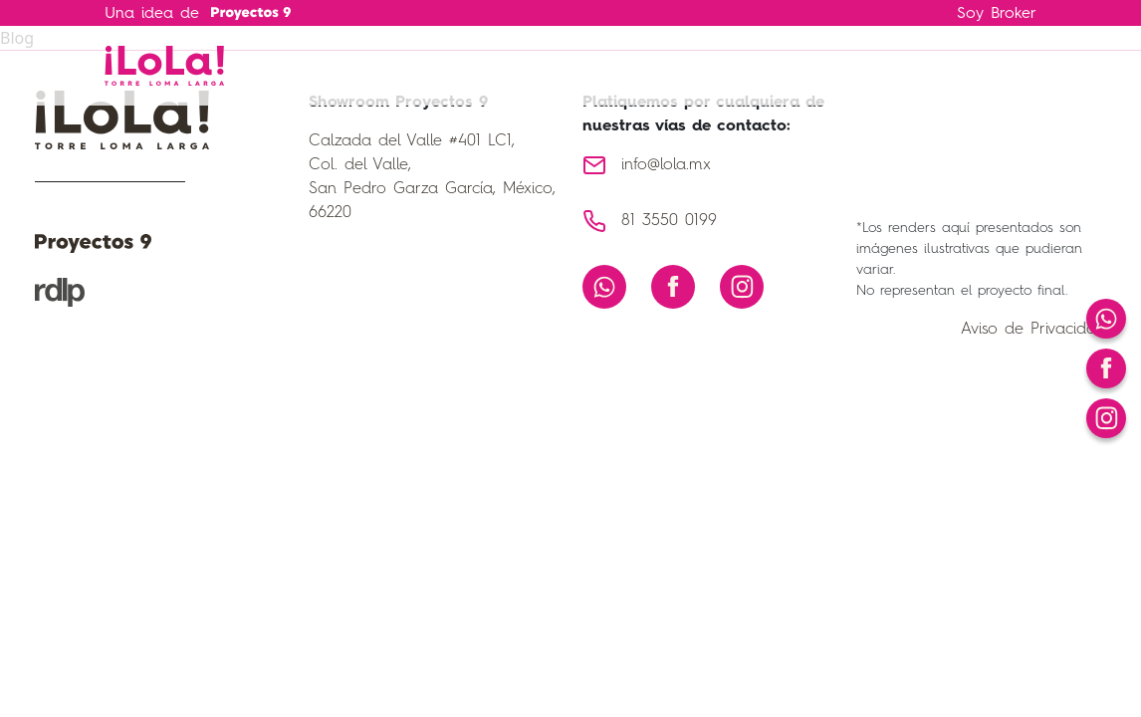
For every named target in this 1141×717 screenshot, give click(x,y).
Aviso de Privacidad (1033, 330)
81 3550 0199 (669, 221)
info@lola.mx (666, 165)
